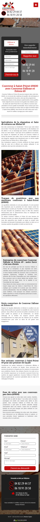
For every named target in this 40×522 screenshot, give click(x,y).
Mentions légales (28, 516)
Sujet (6, 453)
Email (6, 447)
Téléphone (24, 447)
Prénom (23, 441)
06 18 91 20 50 (14, 14)
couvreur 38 (23, 502)
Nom (6, 441)
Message (7, 458)
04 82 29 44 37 (14, 11)
